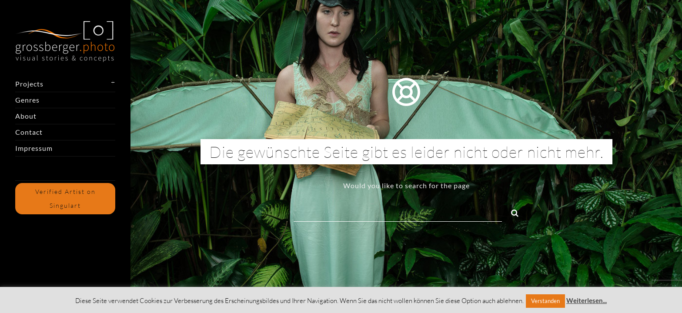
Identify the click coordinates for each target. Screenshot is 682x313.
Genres (27, 100)
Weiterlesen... (586, 300)
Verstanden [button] (545, 300)
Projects (29, 84)
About (26, 116)
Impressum (34, 148)
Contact (29, 132)
